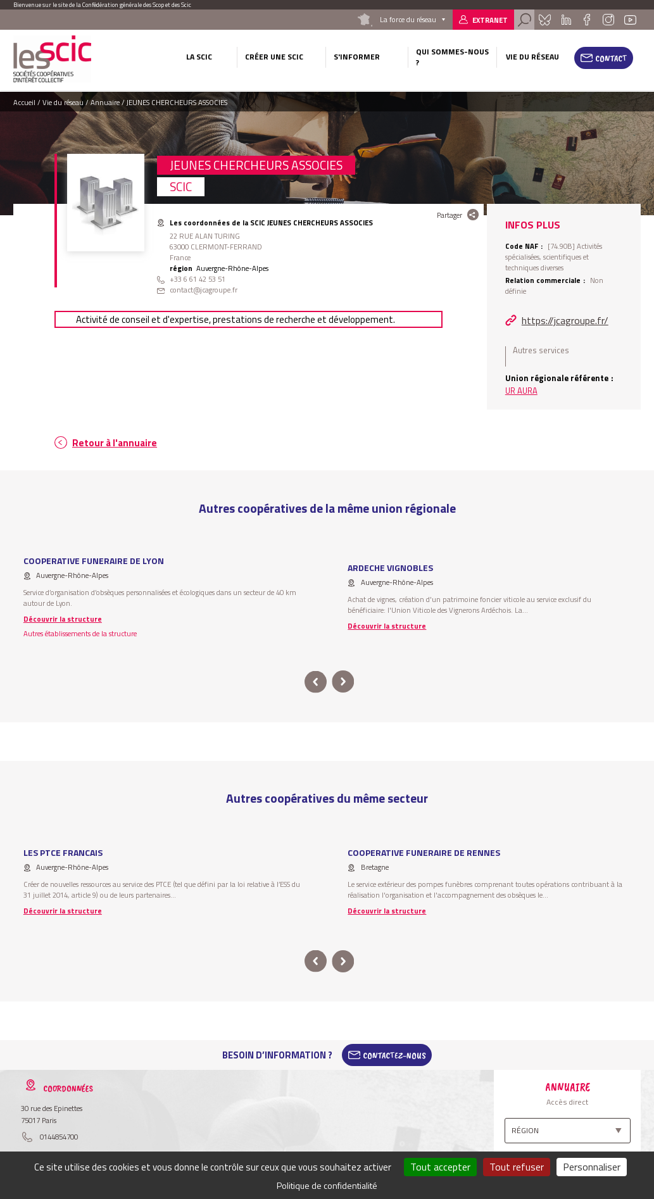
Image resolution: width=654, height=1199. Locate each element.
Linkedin (566, 19)
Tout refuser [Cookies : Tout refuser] (516, 1166)
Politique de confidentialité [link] (327, 1185)
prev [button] (315, 682)
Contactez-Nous (394, 1055)
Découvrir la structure (62, 618)
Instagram (608, 19)
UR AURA (521, 390)
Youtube (630, 19)
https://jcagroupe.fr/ (565, 320)
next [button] (343, 682)
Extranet (490, 20)
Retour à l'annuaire (114, 443)
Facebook (586, 19)
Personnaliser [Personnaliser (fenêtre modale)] (591, 1166)
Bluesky (544, 19)
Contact (611, 58)
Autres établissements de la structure (80, 633)
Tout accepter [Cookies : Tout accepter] (440, 1166)
